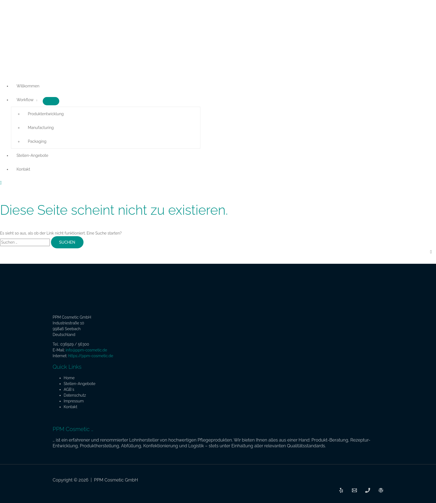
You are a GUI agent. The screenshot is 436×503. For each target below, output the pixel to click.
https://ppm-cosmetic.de (90, 356)
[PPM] (341, 491)
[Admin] (380, 491)
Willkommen (28, 86)
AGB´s (69, 389)
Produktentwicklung (46, 114)
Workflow (25, 100)
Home (69, 378)
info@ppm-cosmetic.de (86, 350)
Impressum (74, 401)
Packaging (37, 141)
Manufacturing (41, 127)
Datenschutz (75, 395)
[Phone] (367, 491)
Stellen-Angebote (32, 155)
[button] (1, 183)
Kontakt (23, 169)
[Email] (354, 491)
